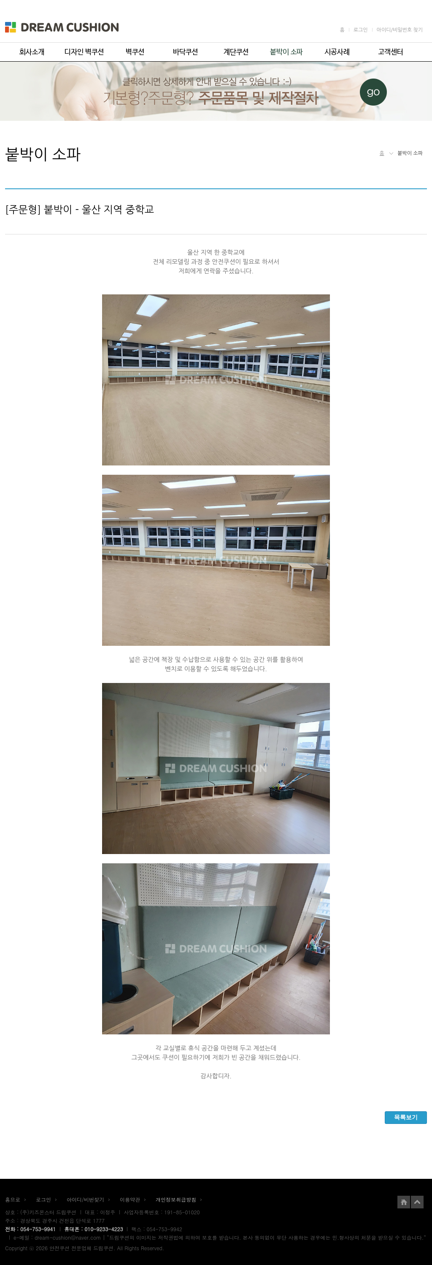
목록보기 (406, 1117)
